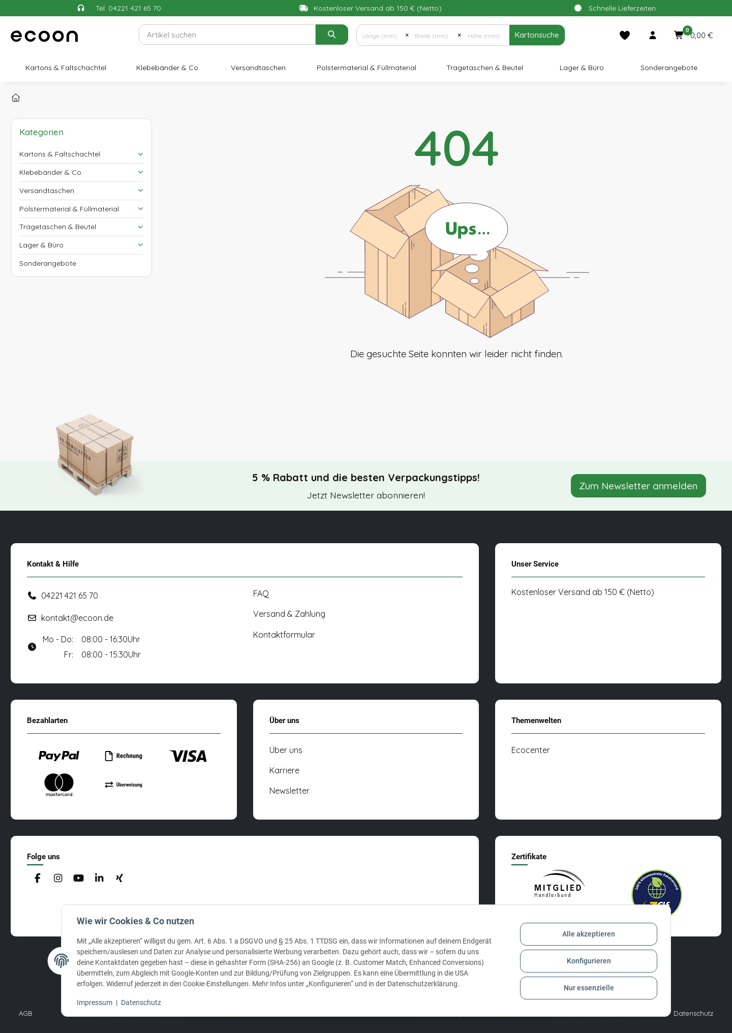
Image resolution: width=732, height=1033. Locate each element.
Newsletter (289, 791)
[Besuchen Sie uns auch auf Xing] (119, 878)
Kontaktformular (284, 635)
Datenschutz (142, 1002)
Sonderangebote (47, 263)
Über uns (285, 750)
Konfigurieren (588, 961)
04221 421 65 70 (69, 595)
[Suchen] (227, 34)
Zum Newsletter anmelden (638, 486)
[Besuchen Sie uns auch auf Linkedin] (98, 878)
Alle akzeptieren (587, 935)
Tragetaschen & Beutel (57, 226)
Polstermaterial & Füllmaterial (69, 208)
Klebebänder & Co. (51, 172)
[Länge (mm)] (381, 35)
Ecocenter (530, 750)
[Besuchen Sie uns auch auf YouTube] (78, 878)
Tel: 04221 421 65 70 (128, 8)
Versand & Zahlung (289, 614)
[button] (652, 35)
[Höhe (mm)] (485, 35)
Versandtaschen (46, 190)
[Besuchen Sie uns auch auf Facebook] (37, 878)
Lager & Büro (41, 244)
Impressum (95, 1002)
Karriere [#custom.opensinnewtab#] (284, 770)
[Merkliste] (625, 35)
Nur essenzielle (588, 987)
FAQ (261, 593)
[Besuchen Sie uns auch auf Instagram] (57, 878)
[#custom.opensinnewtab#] (559, 894)
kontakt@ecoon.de (77, 618)
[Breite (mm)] (433, 35)
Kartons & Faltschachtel (59, 154)
